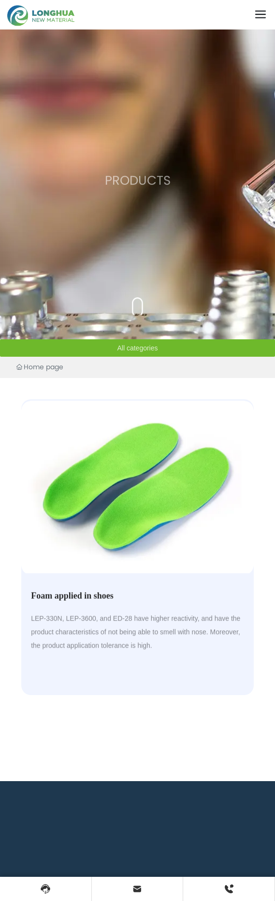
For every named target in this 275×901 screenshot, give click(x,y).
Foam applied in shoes (72, 606)
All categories (137, 348)
